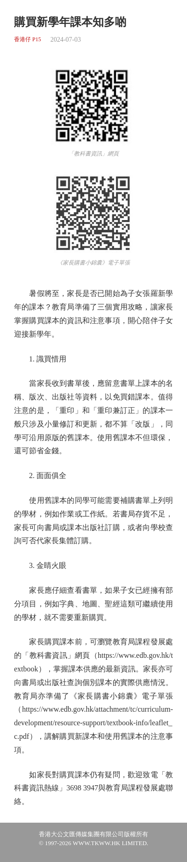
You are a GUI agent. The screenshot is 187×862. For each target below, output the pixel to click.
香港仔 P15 (27, 40)
